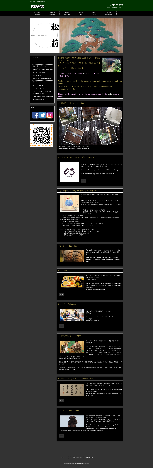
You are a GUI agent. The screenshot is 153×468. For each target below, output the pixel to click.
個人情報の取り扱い (76, 457)
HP (84, 73)
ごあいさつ (63, 457)
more (83, 181)
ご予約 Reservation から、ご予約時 (95, 217)
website (111, 94)
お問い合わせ (89, 457)
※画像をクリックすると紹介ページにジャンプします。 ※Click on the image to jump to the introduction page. (90, 146)
